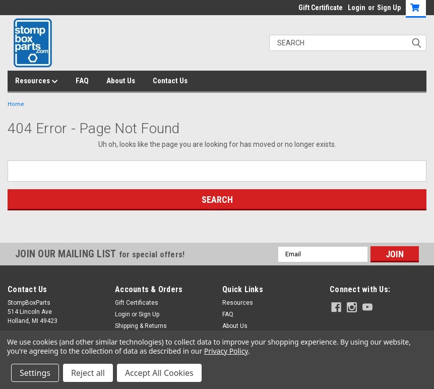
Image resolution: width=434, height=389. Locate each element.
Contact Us (170, 80)
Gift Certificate (320, 8)
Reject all (88, 372)
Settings (35, 372)
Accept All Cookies (159, 372)
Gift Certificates (136, 302)
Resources (36, 81)
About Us (120, 80)
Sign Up (389, 8)
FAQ (82, 80)
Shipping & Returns (141, 325)
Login (356, 8)
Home (16, 104)
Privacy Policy (226, 351)
